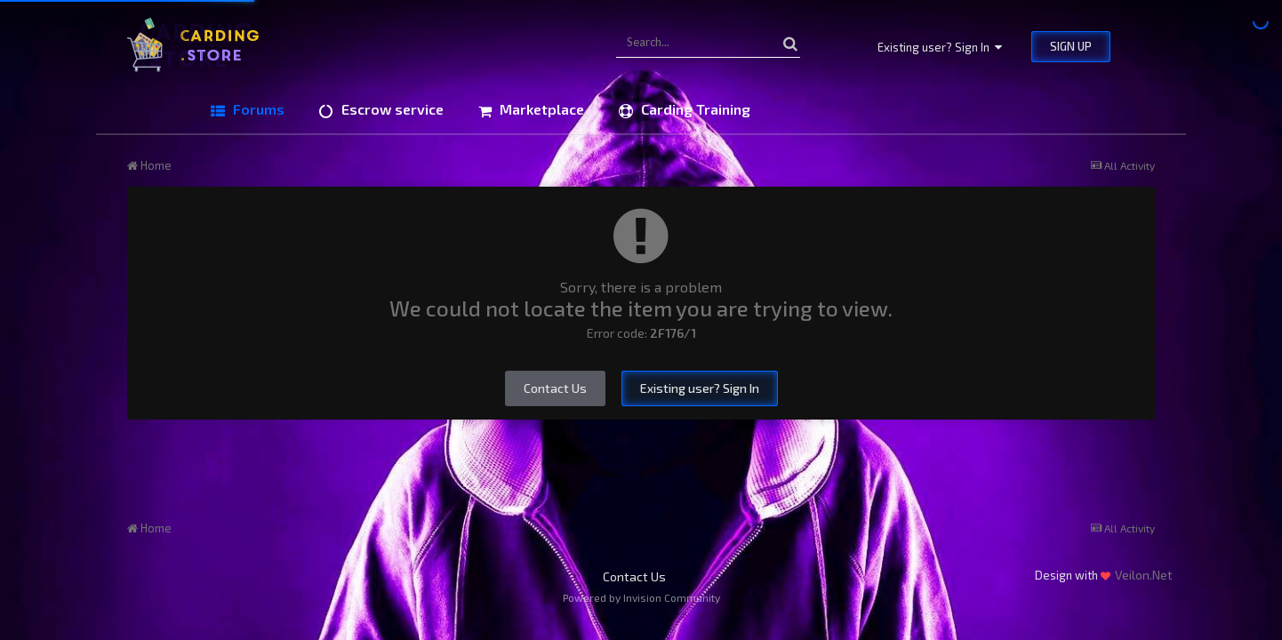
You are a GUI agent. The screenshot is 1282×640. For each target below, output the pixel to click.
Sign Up (1071, 46)
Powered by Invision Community (641, 597)
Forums (256, 108)
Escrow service (391, 108)
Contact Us (555, 388)
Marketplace (540, 108)
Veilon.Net (1144, 574)
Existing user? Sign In (939, 47)
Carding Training (693, 108)
